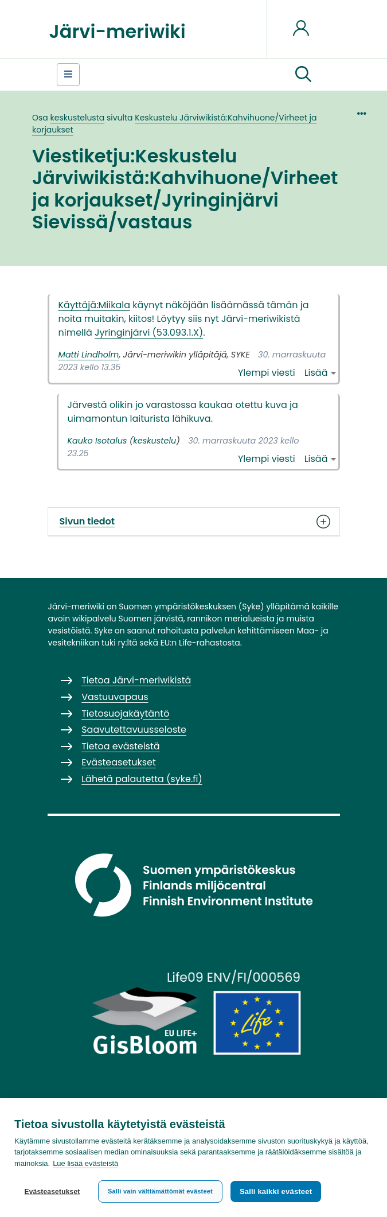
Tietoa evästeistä (120, 746)
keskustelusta (77, 117)
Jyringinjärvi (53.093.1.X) (149, 332)
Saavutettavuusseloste (133, 729)
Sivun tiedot (194, 521)
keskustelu (154, 440)
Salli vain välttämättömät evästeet (160, 1191)
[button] (303, 74)
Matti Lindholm (88, 354)
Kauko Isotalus (97, 440)
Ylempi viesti (266, 372)
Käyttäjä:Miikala (94, 305)
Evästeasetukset (52, 1192)
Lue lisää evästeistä (85, 1163)
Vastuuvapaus (114, 696)
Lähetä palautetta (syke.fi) (141, 779)
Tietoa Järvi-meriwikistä (136, 680)
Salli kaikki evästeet (276, 1191)
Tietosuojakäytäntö (125, 713)
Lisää (316, 372)
